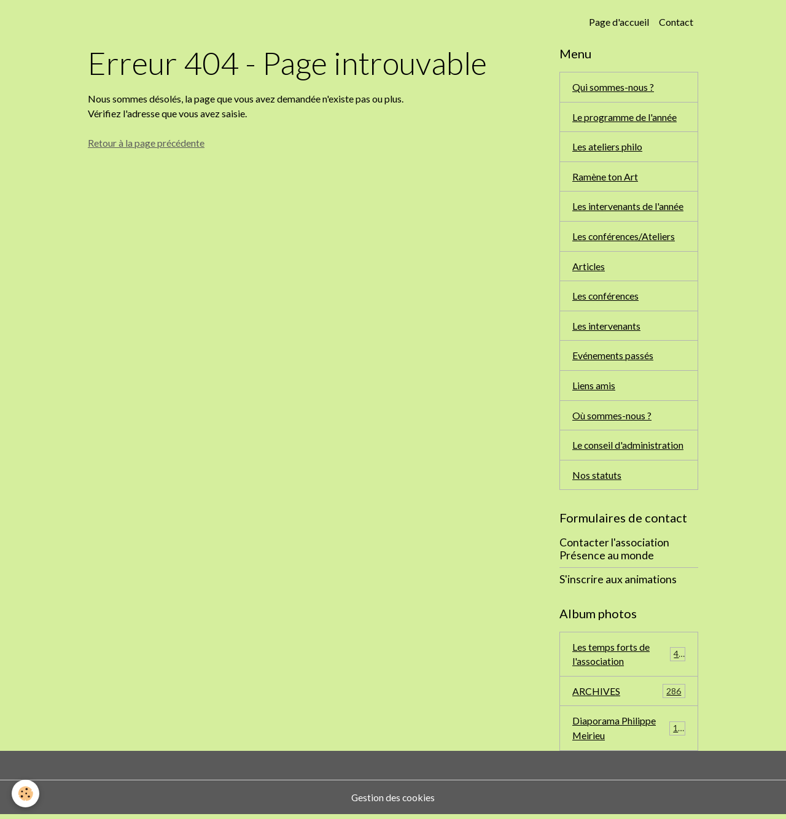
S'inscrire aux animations (618, 582)
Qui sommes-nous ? (613, 87)
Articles (588, 267)
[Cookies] (26, 793)
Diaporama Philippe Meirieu (628, 732)
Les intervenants (606, 327)
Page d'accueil (619, 22)
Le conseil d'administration (628, 448)
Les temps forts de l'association (628, 657)
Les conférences (606, 297)
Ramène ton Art (605, 177)
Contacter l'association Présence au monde (614, 552)
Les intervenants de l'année (627, 207)
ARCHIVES (628, 695)
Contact (676, 22)
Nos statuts (596, 478)
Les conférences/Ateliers (624, 237)
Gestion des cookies (393, 801)
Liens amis (593, 388)
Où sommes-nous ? (612, 418)
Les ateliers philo (607, 147)
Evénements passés (612, 357)
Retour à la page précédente (146, 143)
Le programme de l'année (624, 117)
